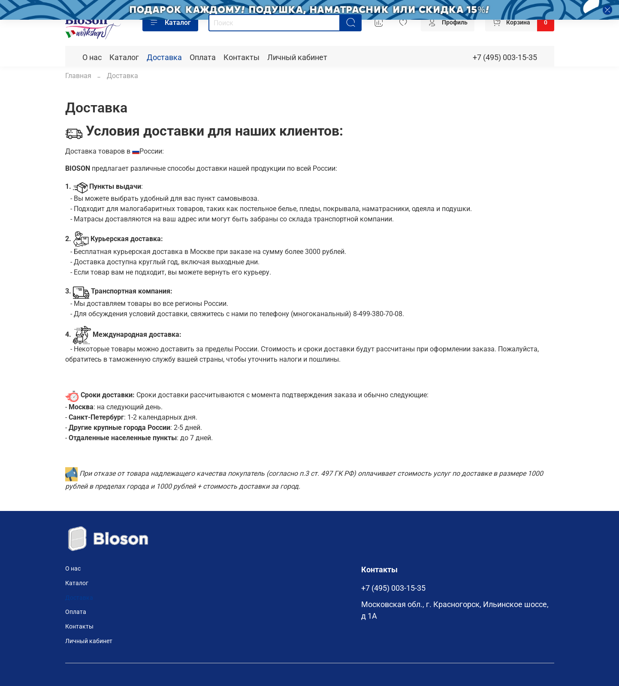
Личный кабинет (297, 57)
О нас (92, 57)
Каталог (170, 22)
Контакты (241, 57)
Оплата (203, 57)
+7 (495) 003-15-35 (505, 57)
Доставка (164, 57)
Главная (78, 76)
